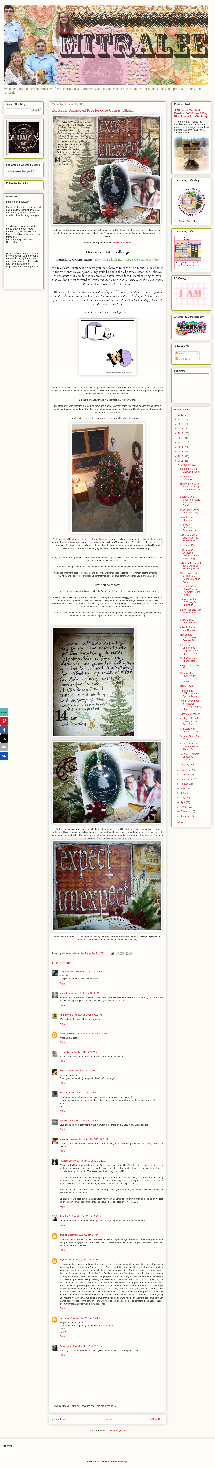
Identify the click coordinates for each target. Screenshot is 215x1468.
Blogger (124, 1461)
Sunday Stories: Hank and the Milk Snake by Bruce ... (188, 677)
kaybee (63, 1234)
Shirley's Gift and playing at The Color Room (189, 721)
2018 (181, 428)
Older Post (157, 1419)
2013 (181, 451)
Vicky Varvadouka (69, 1139)
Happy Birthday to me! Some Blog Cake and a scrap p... (190, 487)
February (186, 811)
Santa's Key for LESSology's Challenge (188, 602)
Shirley (63, 1120)
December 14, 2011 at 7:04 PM (92, 1033)
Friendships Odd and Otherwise (189, 629)
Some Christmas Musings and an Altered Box (189, 746)
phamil (63, 993)
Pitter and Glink (68, 1033)
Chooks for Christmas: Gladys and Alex (190, 527)
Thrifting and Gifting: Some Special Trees (188, 693)
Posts (180, 353)
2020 (181, 419)
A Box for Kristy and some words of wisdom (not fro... (190, 566)
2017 (181, 433)
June (183, 793)
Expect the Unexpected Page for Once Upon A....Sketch (190, 649)
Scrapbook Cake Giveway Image (189, 470)
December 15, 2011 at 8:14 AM (94, 1139)
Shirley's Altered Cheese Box (188, 659)
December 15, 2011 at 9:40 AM (91, 1161)
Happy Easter (187, 686)
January (185, 816)
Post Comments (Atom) (114, 1430)
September (187, 779)
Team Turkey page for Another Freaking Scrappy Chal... (190, 705)
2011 (181, 460)
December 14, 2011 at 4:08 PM (87, 1014)
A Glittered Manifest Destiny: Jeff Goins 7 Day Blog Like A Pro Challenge (191, 113)
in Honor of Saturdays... (187, 477)
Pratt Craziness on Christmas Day (189, 511)
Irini (62, 1092)
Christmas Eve (187, 545)
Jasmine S (65, 1216)
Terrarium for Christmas (186, 519)
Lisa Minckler (66, 971)
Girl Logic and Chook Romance (190, 730)
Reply (62, 983)
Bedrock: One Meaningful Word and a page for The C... (190, 501)
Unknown (65, 1318)
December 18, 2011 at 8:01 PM (86, 1318)
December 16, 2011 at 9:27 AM (83, 1234)
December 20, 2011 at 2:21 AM (87, 1346)
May (183, 797)
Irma (62, 1070)
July (183, 788)
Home (108, 1419)
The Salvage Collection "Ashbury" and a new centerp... (189, 554)
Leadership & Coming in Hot (189, 621)
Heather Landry (68, 1161)
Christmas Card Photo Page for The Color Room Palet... (190, 590)
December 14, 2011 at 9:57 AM (89, 971)
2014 (181, 447)
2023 (181, 414)
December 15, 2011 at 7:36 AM (83, 1120)
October (185, 774)
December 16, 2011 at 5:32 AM (86, 1216)
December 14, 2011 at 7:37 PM (82, 1052)
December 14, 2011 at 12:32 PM (83, 993)
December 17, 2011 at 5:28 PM (83, 1259)
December (186, 464)
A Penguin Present (190, 714)
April (183, 802)
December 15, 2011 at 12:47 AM (80, 1092)
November (186, 770)
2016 (181, 437)
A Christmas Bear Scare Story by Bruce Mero (189, 538)
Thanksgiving (187, 764)
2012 (181, 456)
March (184, 806)
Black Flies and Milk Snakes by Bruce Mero (190, 612)
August (184, 783)
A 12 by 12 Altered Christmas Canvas (189, 757)
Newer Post (58, 1419)
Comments (183, 358)
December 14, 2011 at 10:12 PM (80, 1070)
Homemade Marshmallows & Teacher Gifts (190, 637)
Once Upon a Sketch (121, 242)
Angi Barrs (65, 1014)
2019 (181, 424)
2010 (181, 821)
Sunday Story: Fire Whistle (190, 737)
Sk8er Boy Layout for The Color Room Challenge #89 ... (190, 577)
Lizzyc (63, 1052)
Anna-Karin (65, 1346)
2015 (181, 442)
